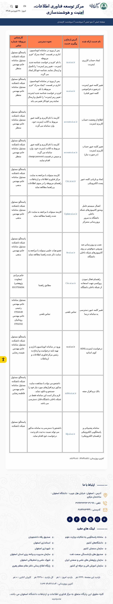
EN (24, 6)
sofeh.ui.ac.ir (70, 393)
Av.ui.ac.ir (70, 252)
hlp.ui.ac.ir (70, 434)
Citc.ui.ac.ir (71, 181)
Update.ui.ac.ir (70, 214)
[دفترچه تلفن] (16, 6)
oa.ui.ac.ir (70, 62)
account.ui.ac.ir (70, 122)
